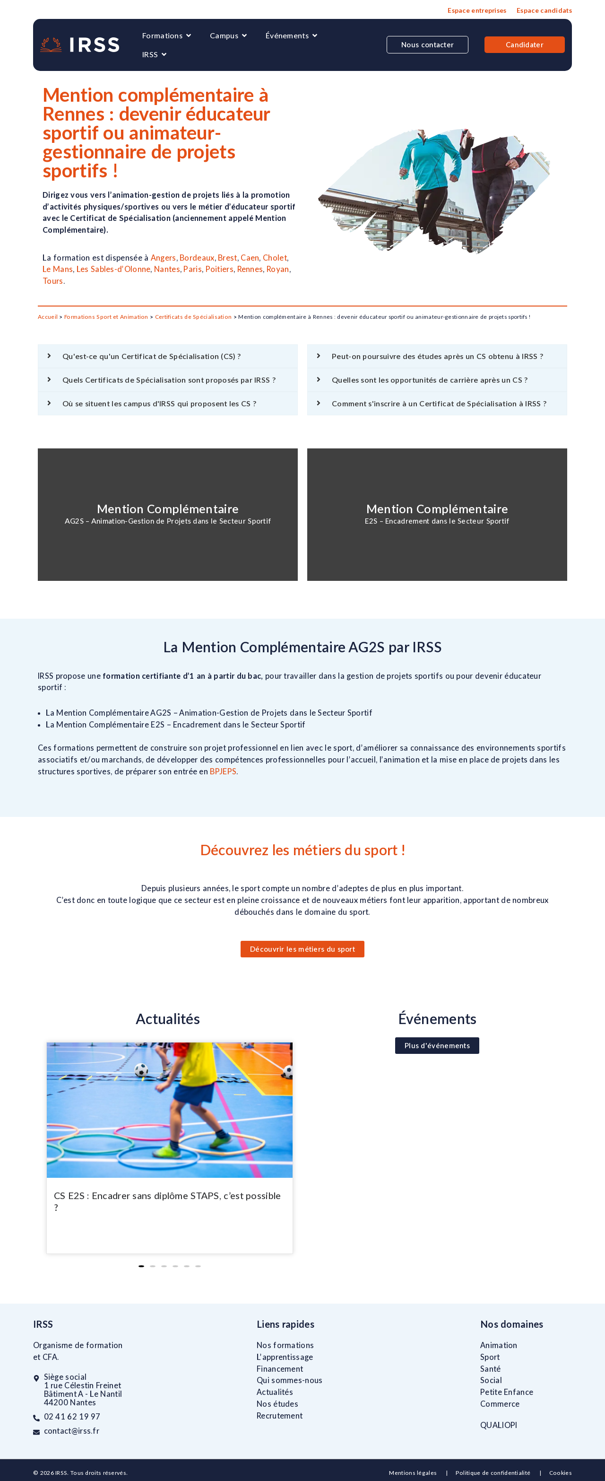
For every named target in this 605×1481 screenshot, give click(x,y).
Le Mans (58, 269)
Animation (499, 1345)
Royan (278, 269)
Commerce (499, 1404)
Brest (227, 258)
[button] (141, 1266)
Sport (490, 1357)
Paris (192, 269)
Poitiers (219, 269)
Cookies (560, 1473)
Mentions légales (413, 1473)
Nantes (167, 269)
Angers (163, 258)
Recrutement (279, 1415)
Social (491, 1380)
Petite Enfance (506, 1392)
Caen (250, 258)
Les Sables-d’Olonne (114, 269)
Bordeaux (197, 258)
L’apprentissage (285, 1357)
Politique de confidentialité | (502, 1473)
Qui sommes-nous (290, 1380)
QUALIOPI (498, 1425)
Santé (490, 1369)
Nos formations (285, 1345)
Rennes (250, 269)
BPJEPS (223, 771)
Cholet (275, 258)
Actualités (275, 1392)
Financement (280, 1369)
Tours (53, 281)
